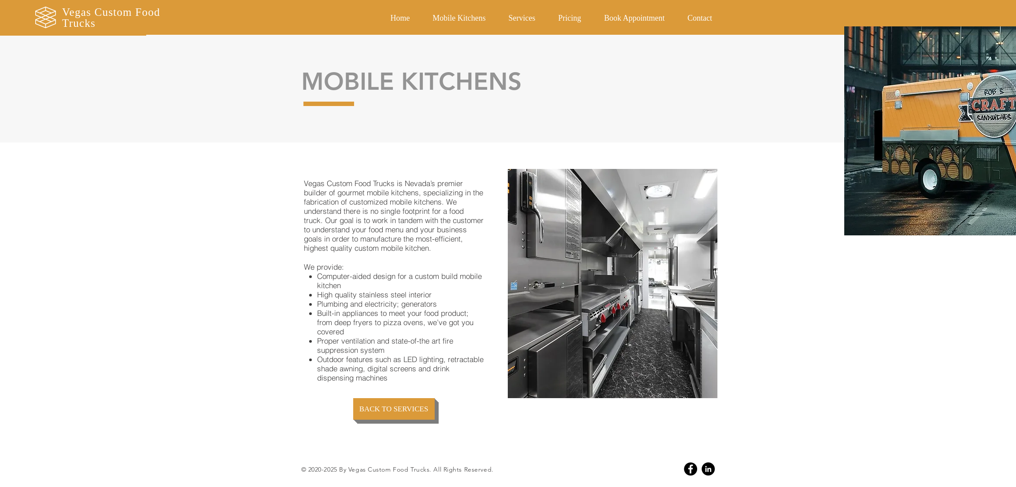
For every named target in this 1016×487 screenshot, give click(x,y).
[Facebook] (690, 469)
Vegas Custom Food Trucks (111, 17)
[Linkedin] (708, 469)
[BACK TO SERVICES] (394, 409)
